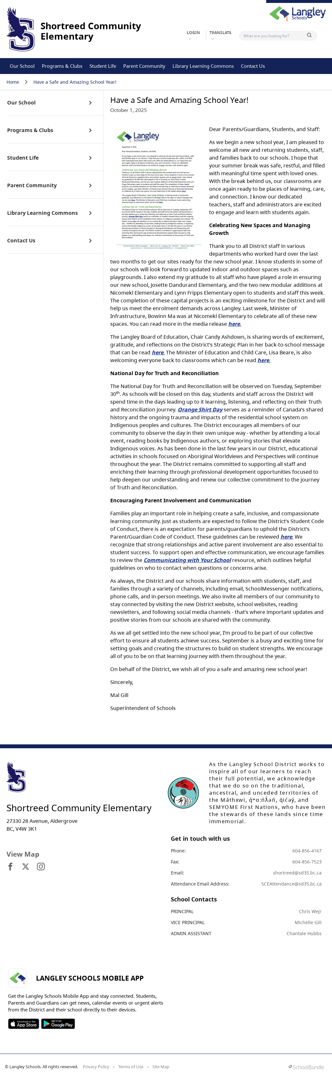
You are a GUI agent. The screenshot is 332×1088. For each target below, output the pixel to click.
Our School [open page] (21, 103)
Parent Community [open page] (32, 186)
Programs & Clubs (62, 66)
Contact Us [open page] (21, 241)
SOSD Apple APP (23, 1024)
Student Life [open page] (23, 158)
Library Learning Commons (203, 66)
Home (12, 82)
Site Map (160, 1067)
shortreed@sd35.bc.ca (297, 873)
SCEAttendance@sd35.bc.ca (291, 884)
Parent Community (144, 66)
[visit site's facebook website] (10, 867)
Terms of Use (130, 1067)
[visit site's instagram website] (41, 867)
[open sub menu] (90, 103)
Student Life (102, 66)
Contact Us (253, 66)
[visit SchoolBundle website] (306, 1068)
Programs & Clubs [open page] (30, 130)
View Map (22, 854)
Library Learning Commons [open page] (42, 213)
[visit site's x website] (26, 867)
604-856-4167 (307, 851)
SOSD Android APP (58, 1024)
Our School (22, 66)
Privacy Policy (96, 1067)
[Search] (273, 36)
